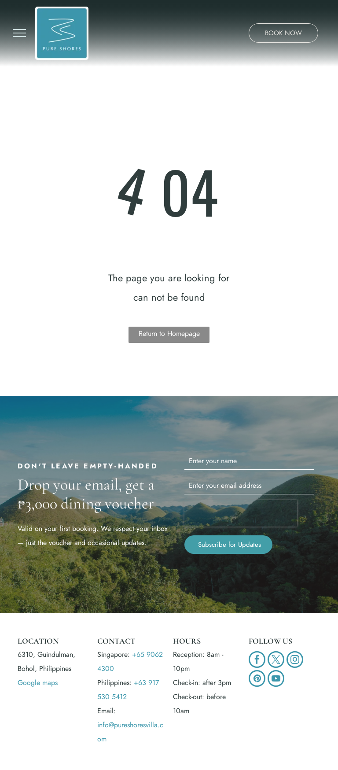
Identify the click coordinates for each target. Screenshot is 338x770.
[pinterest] (257, 679)
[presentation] (240, 513)
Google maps (38, 683)
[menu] (19, 33)
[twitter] (276, 660)
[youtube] (276, 679)
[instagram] (295, 660)
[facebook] (257, 660)
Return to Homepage (169, 333)
